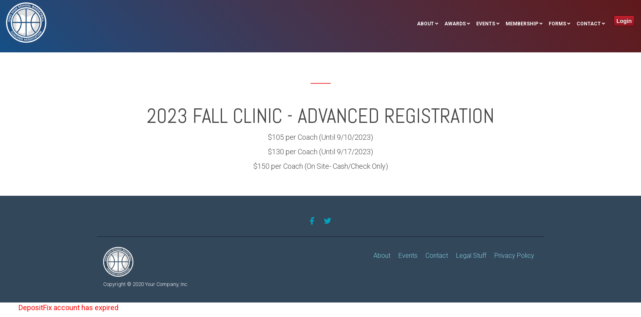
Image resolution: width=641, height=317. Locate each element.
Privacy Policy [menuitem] (514, 255)
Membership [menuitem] (522, 24)
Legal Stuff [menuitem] (471, 255)
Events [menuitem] (485, 24)
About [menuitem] (425, 24)
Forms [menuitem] (557, 24)
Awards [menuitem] (455, 24)
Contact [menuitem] (589, 24)
